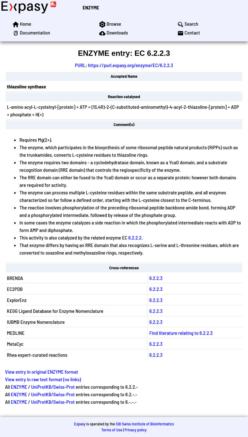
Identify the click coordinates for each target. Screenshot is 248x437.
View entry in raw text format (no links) (43, 379)
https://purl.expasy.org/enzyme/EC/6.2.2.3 (130, 65)
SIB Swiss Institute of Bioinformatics (145, 423)
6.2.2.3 (156, 278)
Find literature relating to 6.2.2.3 (181, 333)
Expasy (79, 423)
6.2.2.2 (135, 237)
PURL (80, 65)
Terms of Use (111, 429)
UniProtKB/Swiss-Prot (53, 387)
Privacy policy (136, 429)
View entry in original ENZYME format (41, 372)
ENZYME (91, 7)
